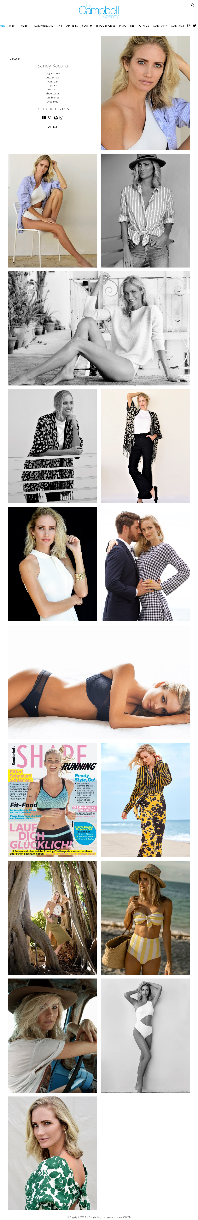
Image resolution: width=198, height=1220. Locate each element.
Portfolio (44, 109)
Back (15, 59)
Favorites (127, 25)
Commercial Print (48, 25)
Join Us (143, 25)
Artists (72, 25)
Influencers (105, 25)
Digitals (62, 109)
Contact (177, 25)
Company (160, 25)
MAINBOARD (125, 1217)
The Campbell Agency (99, 11)
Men (12, 25)
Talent (24, 25)
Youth (87, 25)
